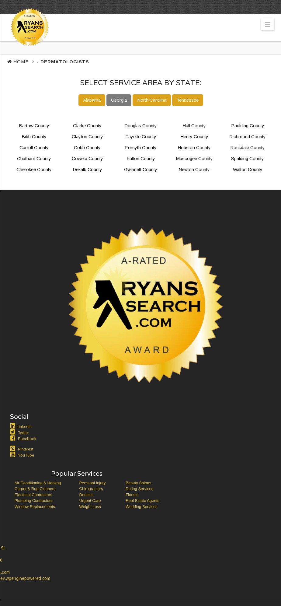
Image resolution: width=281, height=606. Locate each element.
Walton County (247, 169)
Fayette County (140, 136)
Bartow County (34, 125)
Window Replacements (35, 506)
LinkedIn (24, 427)
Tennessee (188, 100)
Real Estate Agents (142, 500)
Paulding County (247, 125)
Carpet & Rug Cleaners (35, 488)
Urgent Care (90, 500)
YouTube (26, 455)
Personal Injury (92, 483)
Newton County (194, 169)
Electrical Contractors (33, 494)
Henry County (194, 136)
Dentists (86, 494)
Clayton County (87, 136)
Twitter (23, 433)
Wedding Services (142, 506)
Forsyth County (141, 147)
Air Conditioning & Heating (38, 483)
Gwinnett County (140, 169)
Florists (132, 494)
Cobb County (87, 147)
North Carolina (151, 100)
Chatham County (34, 158)
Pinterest (25, 449)
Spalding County (247, 158)
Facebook (27, 439)
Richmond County (247, 136)
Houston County (194, 147)
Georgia (119, 100)
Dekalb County (87, 169)
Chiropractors (91, 488)
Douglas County (140, 125)
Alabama (92, 100)
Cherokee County (34, 169)
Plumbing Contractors (34, 500)
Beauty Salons (138, 483)
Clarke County (87, 125)
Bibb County (34, 136)
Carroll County (34, 147)
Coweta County (87, 158)
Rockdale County (247, 147)
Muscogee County (194, 158)
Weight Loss (90, 506)
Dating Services (139, 488)
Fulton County (141, 158)
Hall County (194, 125)
